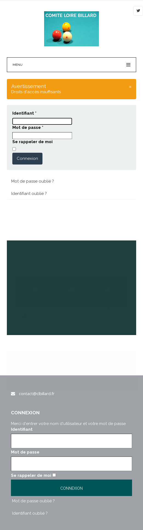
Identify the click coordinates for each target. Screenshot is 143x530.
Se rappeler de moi (32, 141)
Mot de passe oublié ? (32, 181)
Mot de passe (27, 127)
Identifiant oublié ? (29, 193)
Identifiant (24, 113)
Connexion (27, 158)
